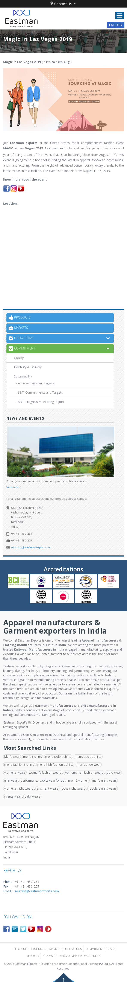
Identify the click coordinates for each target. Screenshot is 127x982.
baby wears (32, 796)
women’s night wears (18, 788)
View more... (14, 487)
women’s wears (15, 772)
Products (38, 949)
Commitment (95, 949)
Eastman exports (24, 143)
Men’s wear (12, 757)
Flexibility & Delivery (28, 367)
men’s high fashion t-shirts (55, 764)
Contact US (61, 4)
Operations (73, 949)
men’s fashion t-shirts (19, 764)
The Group (19, 949)
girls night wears (47, 788)
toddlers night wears (102, 788)
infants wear (12, 796)
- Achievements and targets (35, 383)
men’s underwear (89, 764)
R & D (110, 949)
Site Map (48, 956)
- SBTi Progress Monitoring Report (40, 402)
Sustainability (23, 376)
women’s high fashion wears (84, 772)
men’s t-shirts (32, 757)
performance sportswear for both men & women (55, 780)
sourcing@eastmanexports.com (31, 547)
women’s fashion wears (45, 772)
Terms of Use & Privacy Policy (79, 956)
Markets (55, 949)
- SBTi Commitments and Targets (39, 392)
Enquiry (115, 25)
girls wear (10, 780)
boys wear (114, 772)
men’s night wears (104, 780)
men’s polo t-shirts (58, 757)
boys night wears (73, 788)
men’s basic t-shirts (88, 757)
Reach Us (32, 956)
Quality (19, 358)
